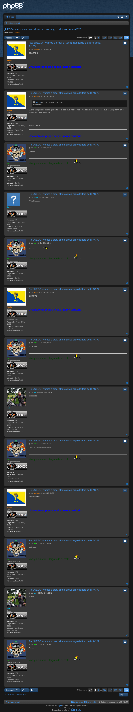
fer (8, 163)
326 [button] (104, 37)
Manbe (9, 60)
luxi (8, 408)
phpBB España (75, 710)
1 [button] (98, 37)
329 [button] (120, 37)
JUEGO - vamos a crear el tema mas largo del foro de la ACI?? (42, 29)
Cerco (9, 207)
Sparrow (17, 32)
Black (62, 708)
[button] (90, 37)
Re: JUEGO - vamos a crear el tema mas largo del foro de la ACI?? (65, 44)
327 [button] (110, 37)
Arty (71, 708)
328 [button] (115, 37)
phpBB (60, 706)
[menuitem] (10, 17)
